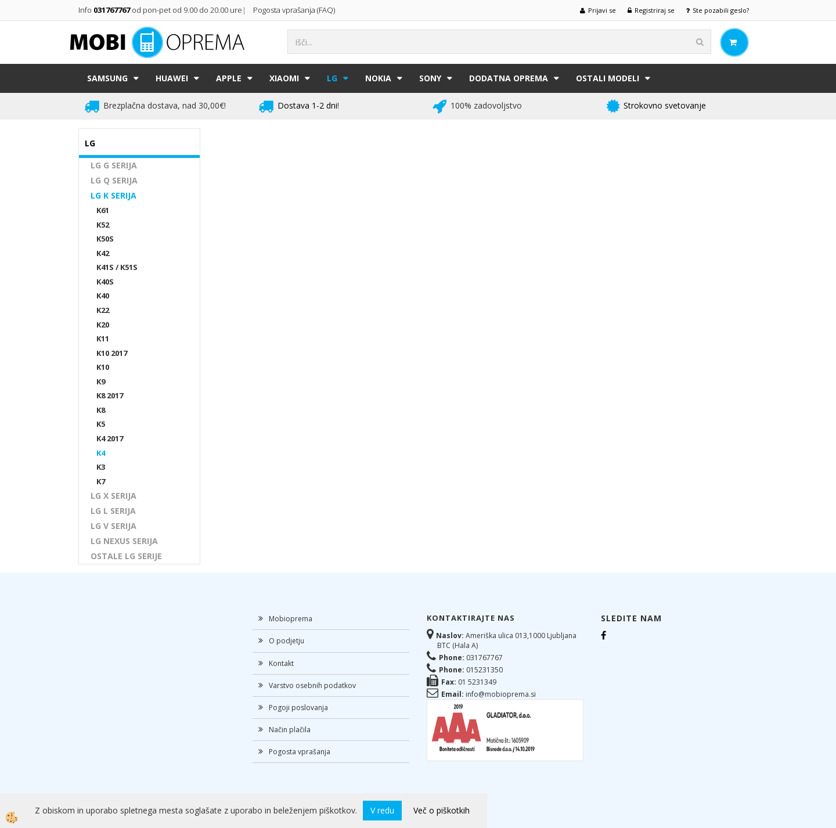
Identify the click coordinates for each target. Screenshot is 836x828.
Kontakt (281, 663)
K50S (105, 238)
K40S (105, 281)
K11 (102, 338)
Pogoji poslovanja (298, 707)
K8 (100, 410)
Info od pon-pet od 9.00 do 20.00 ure (160, 10)
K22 (102, 310)
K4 (100, 453)
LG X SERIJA (113, 495)
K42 (102, 253)
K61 (102, 210)
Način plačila (290, 730)
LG (332, 78)
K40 (102, 295)
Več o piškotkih (441, 810)
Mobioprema (290, 619)
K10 (102, 367)
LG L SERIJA (113, 510)
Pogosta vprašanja (299, 752)
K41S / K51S (117, 267)
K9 (100, 381)
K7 (100, 481)
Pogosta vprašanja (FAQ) (295, 10)
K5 (100, 424)
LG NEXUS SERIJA (124, 540)
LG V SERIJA (113, 525)
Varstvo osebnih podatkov (312, 685)
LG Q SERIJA (114, 180)
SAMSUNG (107, 78)
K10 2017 (111, 353)
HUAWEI (172, 78)
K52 (102, 224)
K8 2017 (109, 395)
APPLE (229, 78)
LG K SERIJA (113, 195)
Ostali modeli (607, 78)
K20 (102, 324)
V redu (382, 810)
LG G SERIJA (114, 165)
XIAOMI (284, 78)
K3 (100, 467)
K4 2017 (109, 438)
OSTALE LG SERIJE (126, 555)
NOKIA (378, 78)
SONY (430, 78)
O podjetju (286, 641)
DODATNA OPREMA (508, 78)
